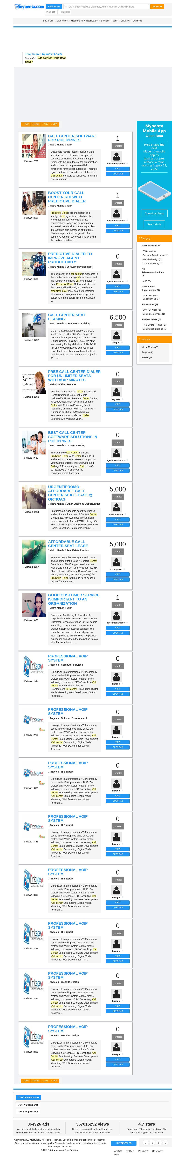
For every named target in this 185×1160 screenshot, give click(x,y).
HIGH (35, 124)
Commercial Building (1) (154, 329)
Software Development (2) (155, 255)
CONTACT (157, 1151)
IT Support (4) (149, 251)
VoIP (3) (147, 281)
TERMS (130, 1151)
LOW (26, 124)
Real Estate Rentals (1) (154, 325)
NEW (54, 124)
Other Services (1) (152, 310)
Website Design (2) (152, 259)
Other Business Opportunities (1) (151, 297)
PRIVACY (143, 1151)
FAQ (116, 1154)
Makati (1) (147, 357)
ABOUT (118, 1151)
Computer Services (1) (154, 314)
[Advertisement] (97, 93)
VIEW (117, 168)
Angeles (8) (147, 352)
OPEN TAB (118, 174)
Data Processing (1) (152, 263)
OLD (45, 124)
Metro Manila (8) (150, 347)
